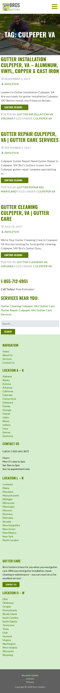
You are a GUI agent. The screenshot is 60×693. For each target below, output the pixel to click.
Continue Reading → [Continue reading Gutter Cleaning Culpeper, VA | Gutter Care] (14, 255)
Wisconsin (8, 651)
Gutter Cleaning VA (32, 262)
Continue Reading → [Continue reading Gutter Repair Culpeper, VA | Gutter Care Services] (14, 180)
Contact (30, 678)
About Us (7, 355)
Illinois (5, 421)
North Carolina (10, 540)
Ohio (5, 599)
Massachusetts (10, 495)
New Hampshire (11, 525)
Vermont (7, 636)
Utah (5, 632)
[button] (55, 6)
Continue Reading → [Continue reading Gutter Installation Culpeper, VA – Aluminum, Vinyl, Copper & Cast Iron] (14, 107)
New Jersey (8, 528)
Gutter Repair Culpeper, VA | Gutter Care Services (30, 136)
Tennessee (8, 625)
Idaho (5, 417)
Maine (5, 488)
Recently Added (30, 675)
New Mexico (9, 532)
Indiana (6, 424)
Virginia (7, 118)
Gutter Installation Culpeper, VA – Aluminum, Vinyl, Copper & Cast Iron (30, 65)
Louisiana (7, 484)
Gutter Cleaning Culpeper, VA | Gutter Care (25, 212)
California (7, 391)
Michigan (7, 499)
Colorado (7, 395)
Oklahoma (7, 602)
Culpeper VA (42, 118)
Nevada (6, 521)
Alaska (6, 380)
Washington (9, 643)
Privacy (30, 682)
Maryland (9, 191)
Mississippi (8, 506)
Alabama (7, 376)
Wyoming (7, 654)
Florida (6, 406)
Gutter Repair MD (30, 187)
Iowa (5, 428)
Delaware (7, 402)
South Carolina (10, 617)
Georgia (6, 409)
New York (7, 536)
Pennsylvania (9, 610)
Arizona (6, 383)
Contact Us (8, 362)
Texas (5, 628)
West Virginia (9, 647)
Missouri (7, 510)
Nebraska (7, 517)
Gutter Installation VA (35, 114)
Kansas (6, 432)
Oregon (6, 606)
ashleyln (11, 84)
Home (5, 351)
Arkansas (7, 387)
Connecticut (9, 398)
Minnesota (8, 502)
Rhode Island (9, 613)
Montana (7, 514)
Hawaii (6, 413)
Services (7, 358)
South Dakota (9, 621)
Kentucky (7, 435)
